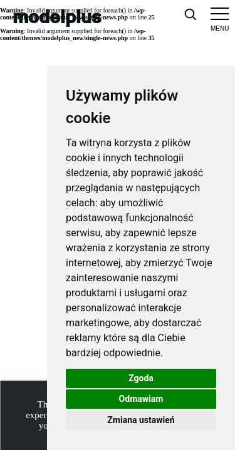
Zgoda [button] (141, 378)
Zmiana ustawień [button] (140, 420)
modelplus (57, 16)
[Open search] (189, 13)
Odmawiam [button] (141, 399)
